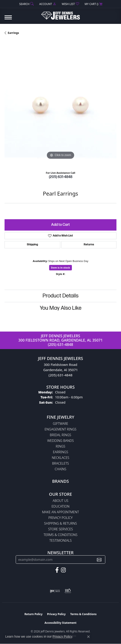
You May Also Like (60, 308)
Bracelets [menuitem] (60, 463)
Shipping (32, 244)
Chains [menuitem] (60, 469)
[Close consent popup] (88, 636)
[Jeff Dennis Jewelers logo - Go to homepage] (60, 14)
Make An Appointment (60, 512)
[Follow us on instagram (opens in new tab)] (63, 570)
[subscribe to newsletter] (99, 560)
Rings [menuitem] (60, 446)
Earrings (13, 33)
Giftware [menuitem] (60, 423)
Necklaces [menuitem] (60, 457)
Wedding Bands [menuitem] (60, 440)
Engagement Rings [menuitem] (60, 429)
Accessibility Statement (60, 623)
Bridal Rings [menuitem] (60, 435)
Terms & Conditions (61, 535)
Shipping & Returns (60, 523)
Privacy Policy (60, 518)
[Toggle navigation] (8, 19)
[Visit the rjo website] (67, 591)
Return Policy (33, 614)
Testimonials (60, 540)
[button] (26, 4)
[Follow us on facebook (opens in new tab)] (57, 570)
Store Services (60, 529)
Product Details (60, 295)
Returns (89, 244)
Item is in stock (60, 267)
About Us (60, 500)
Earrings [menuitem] (60, 452)
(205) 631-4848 (60, 177)
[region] (60, 105)
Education (61, 506)
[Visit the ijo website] (55, 591)
